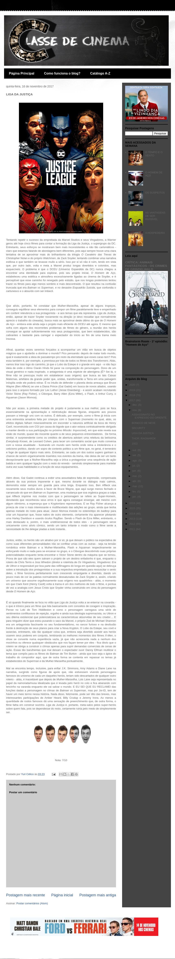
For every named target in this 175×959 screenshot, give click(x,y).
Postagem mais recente (25, 895)
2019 (132, 390)
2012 (132, 523)
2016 (132, 503)
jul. (134, 465)
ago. (135, 460)
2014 (132, 513)
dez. (135, 404)
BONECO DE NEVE (143, 422)
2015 (132, 508)
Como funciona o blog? (62, 73)
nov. (135, 410)
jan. (135, 496)
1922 (135, 443)
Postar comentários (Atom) (32, 903)
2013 (132, 518)
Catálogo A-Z (100, 73)
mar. (135, 486)
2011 (132, 529)
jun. (135, 470)
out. (135, 450)
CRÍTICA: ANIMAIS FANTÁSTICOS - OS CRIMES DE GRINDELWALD (146, 266)
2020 (132, 384)
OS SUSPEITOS (155, 192)
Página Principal (21, 73)
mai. (135, 476)
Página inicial (62, 895)
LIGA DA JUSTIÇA (143, 433)
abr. (135, 481)
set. (135, 455)
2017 (132, 400)
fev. (134, 491)
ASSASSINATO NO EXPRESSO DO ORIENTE (149, 416)
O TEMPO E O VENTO (154, 154)
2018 (132, 395)
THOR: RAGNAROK (144, 438)
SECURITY (138, 428)
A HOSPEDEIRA (155, 232)
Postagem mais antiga (97, 895)
